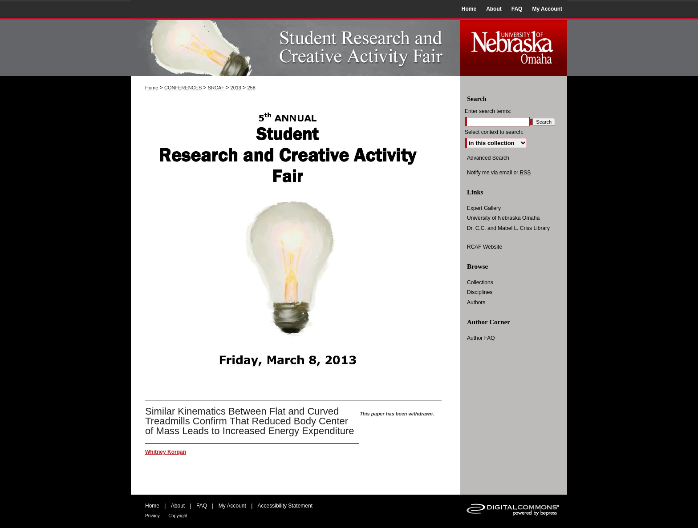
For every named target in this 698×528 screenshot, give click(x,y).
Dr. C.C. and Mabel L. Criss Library (508, 228)
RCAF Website (484, 247)
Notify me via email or (499, 172)
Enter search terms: (488, 111)
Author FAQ (481, 338)
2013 (237, 87)
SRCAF (217, 87)
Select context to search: (494, 132)
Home (151, 87)
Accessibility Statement (285, 506)
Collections (480, 282)
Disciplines (479, 292)
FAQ (201, 506)
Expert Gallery (484, 208)
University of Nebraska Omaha (503, 218)
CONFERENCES (183, 87)
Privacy (152, 515)
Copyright (177, 515)
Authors (476, 302)
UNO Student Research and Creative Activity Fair (295, 47)
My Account (232, 506)
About (178, 506)
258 (251, 87)
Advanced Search (488, 158)
